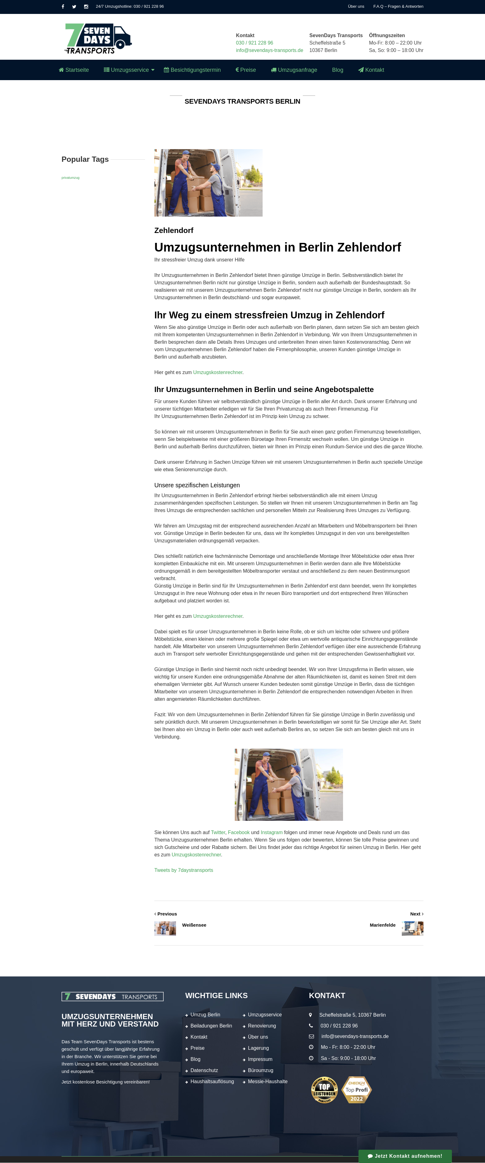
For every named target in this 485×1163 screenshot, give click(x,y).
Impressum (260, 1059)
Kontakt (199, 1037)
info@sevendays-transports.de (269, 50)
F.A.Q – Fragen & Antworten (398, 6)
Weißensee (180, 925)
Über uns (356, 6)
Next (416, 913)
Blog (195, 1059)
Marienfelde (396, 925)
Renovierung (262, 1026)
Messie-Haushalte (268, 1081)
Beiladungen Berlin (211, 1026)
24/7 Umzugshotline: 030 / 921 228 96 (130, 6)
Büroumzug (260, 1070)
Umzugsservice (265, 1015)
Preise (197, 1048)
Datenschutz (204, 1070)
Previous (165, 913)
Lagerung (258, 1048)
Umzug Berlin (205, 1015)
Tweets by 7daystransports (183, 870)
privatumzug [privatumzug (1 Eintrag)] (70, 177)
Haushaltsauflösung (212, 1081)
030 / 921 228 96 (254, 42)
